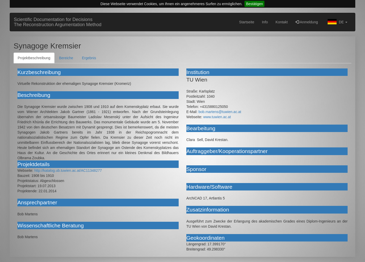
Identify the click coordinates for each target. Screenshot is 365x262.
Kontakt (282, 22)
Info (265, 22)
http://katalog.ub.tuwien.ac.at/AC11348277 (68, 170)
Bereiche (66, 58)
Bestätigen (254, 4)
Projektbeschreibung (34, 58)
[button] (336, 22)
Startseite (246, 22)
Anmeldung (306, 22)
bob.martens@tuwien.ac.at (219, 112)
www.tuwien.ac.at (217, 117)
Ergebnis (89, 58)
